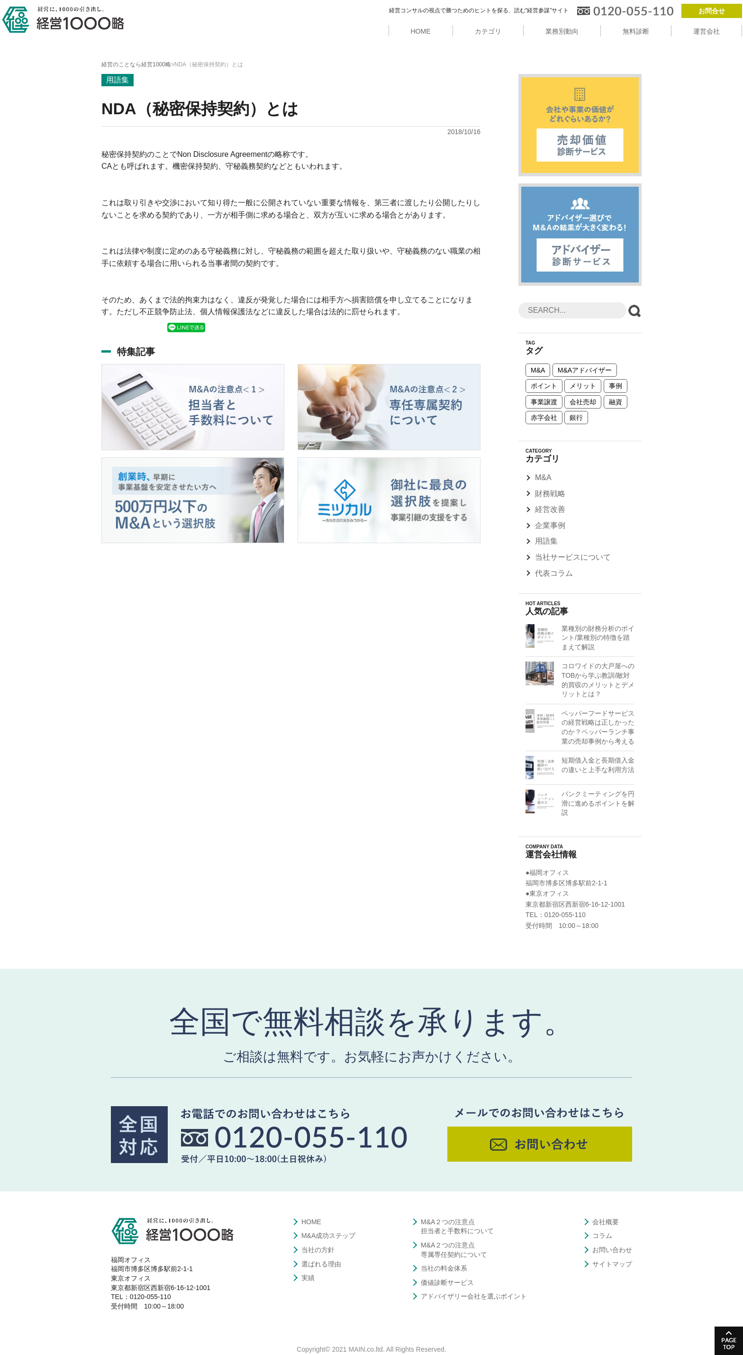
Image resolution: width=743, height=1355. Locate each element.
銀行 (576, 417)
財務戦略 (550, 494)
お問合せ (711, 11)
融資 (615, 402)
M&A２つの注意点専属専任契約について (454, 1249)
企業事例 (550, 525)
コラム (602, 1235)
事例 (615, 386)
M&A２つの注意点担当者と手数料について (457, 1226)
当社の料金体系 (444, 1268)
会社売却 (583, 402)
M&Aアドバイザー (585, 370)
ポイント (544, 386)
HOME (421, 31)
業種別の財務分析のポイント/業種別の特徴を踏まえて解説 (598, 638)
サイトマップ (612, 1264)
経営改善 (550, 509)
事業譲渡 (544, 402)
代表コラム (554, 573)
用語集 (546, 541)
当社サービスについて (573, 557)
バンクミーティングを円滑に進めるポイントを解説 (598, 803)
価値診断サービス (447, 1282)
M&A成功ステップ (328, 1235)
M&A (538, 370)
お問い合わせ (612, 1250)
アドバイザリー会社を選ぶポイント (474, 1296)
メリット (583, 386)
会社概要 (605, 1222)
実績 (308, 1278)
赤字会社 (544, 417)
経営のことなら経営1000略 (136, 64)
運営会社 (706, 31)
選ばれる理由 (321, 1264)
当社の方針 (318, 1250)
